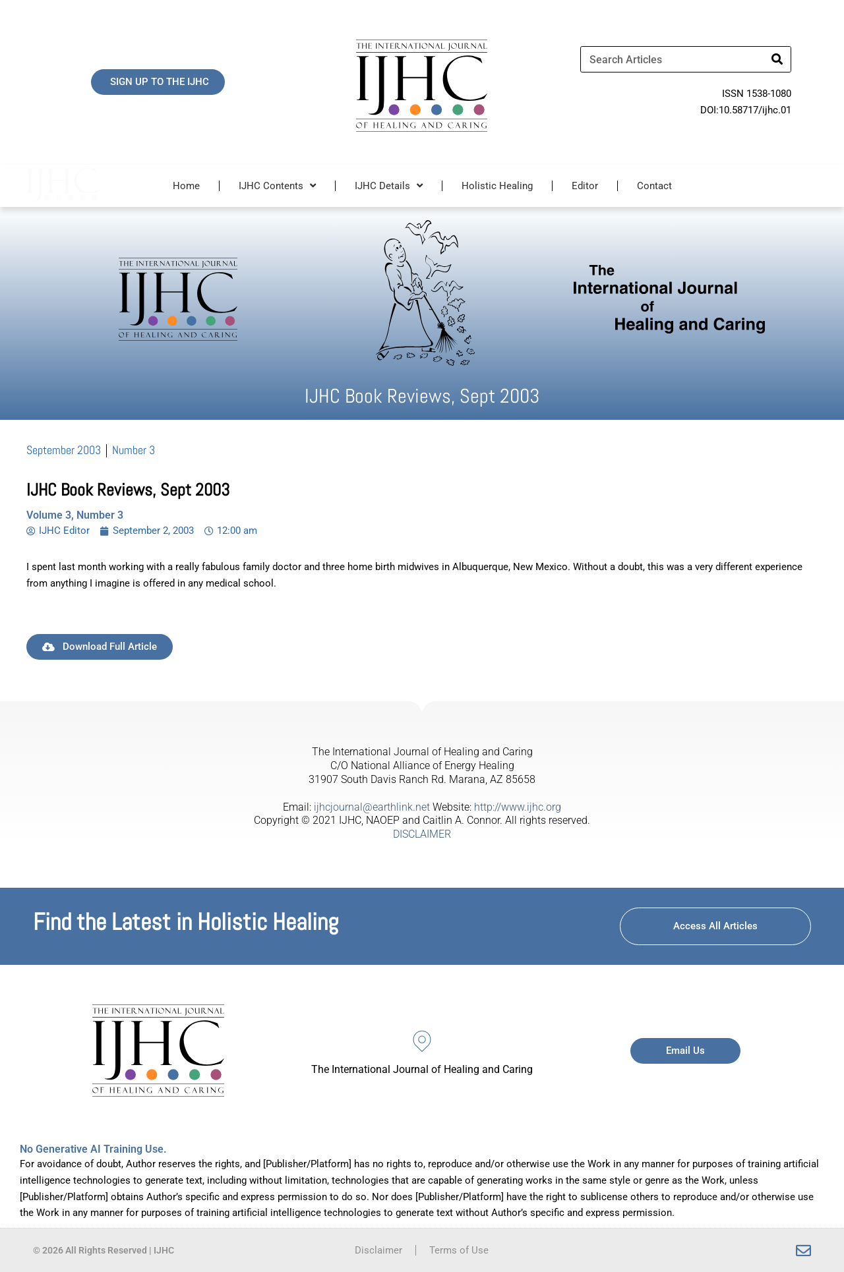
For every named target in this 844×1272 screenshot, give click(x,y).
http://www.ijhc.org (517, 807)
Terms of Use (459, 1250)
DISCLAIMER (422, 834)
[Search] (777, 59)
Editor (585, 186)
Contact (654, 186)
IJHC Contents (277, 185)
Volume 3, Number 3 (74, 515)
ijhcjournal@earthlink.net (372, 807)
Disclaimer (378, 1250)
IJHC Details (389, 185)
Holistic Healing (497, 186)
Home (186, 186)
